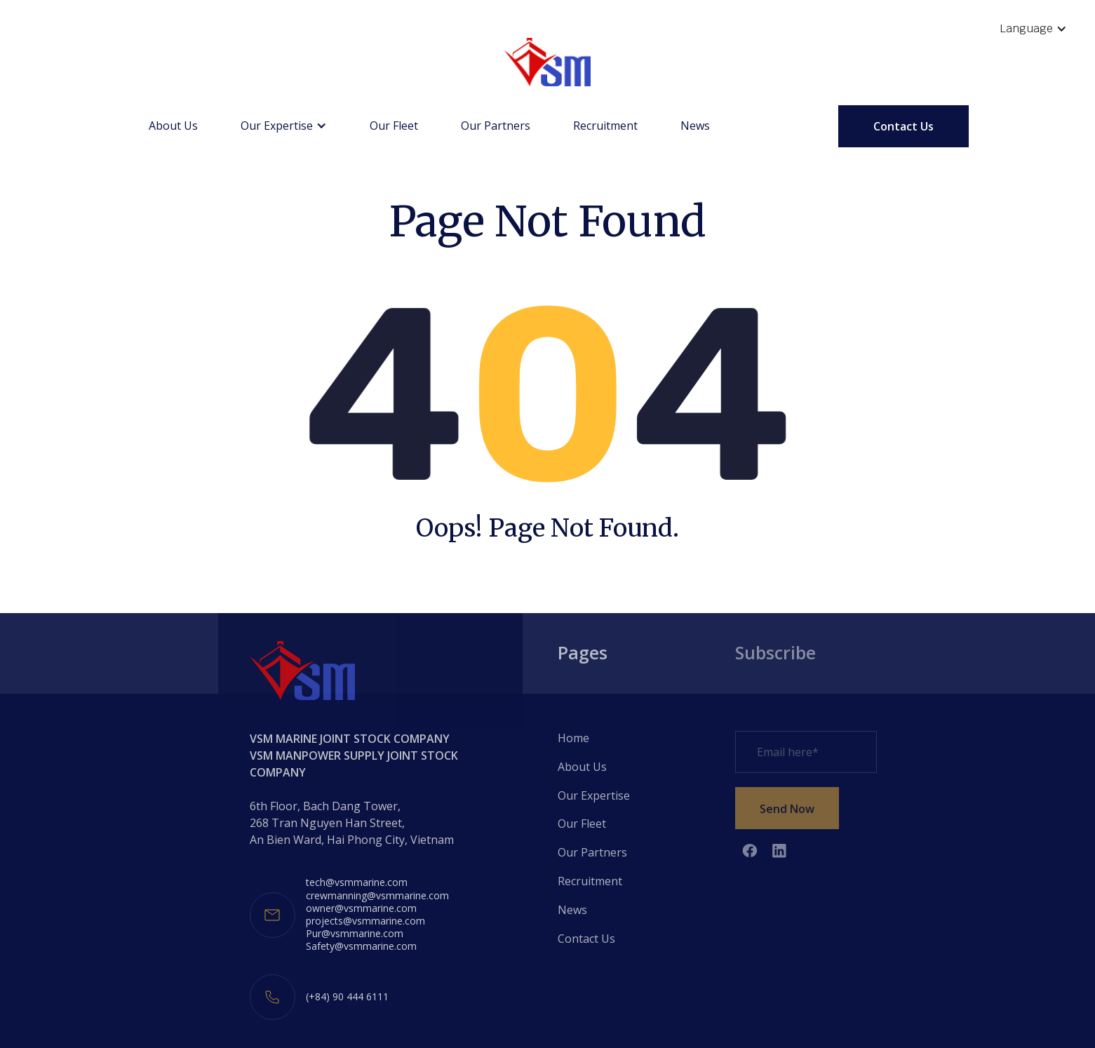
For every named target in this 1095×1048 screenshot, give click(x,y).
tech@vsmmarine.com (357, 882)
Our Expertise (594, 795)
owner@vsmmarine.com (361, 908)
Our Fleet (394, 125)
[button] (1033, 29)
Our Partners (495, 125)
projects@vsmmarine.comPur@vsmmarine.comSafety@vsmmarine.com (365, 934)
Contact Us (903, 126)
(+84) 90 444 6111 (347, 996)
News (695, 125)
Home (573, 738)
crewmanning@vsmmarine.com (377, 895)
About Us (173, 125)
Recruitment (605, 125)
